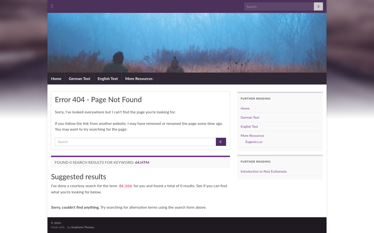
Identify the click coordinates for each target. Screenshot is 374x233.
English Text (108, 78)
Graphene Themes (82, 227)
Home (56, 78)
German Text (79, 78)
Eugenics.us (253, 142)
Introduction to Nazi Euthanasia (264, 171)
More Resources (139, 78)
